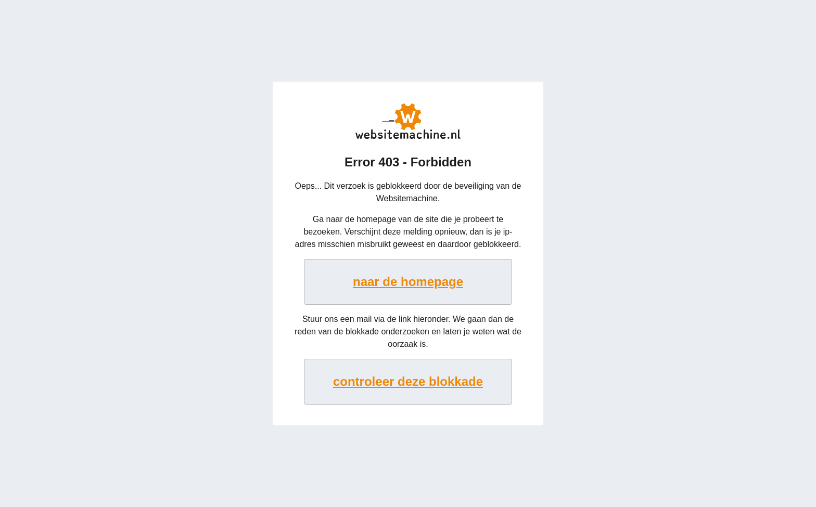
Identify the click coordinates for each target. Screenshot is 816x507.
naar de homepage (408, 282)
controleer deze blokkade (408, 381)
